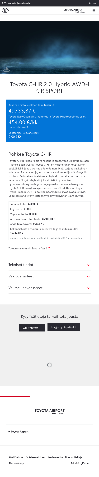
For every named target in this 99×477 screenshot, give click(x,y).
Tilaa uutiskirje (73, 457)
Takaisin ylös (80, 463)
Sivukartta (16, 463)
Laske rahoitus (18, 127)
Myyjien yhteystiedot (63, 327)
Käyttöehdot (16, 457)
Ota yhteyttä (30, 327)
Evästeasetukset (35, 457)
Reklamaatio (55, 457)
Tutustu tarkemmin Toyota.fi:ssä (29, 248)
